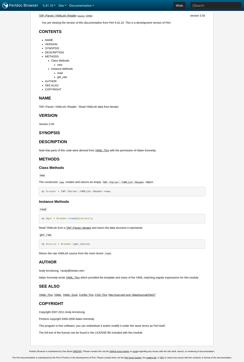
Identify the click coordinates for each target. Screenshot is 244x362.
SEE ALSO (51, 85)
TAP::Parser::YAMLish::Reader (57, 15)
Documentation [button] (80, 5)
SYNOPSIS (52, 48)
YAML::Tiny (102, 150)
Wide (179, 5)
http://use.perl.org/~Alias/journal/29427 (132, 294)
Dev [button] (61, 5)
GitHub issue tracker (119, 351)
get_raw (62, 77)
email (135, 351)
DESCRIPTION (54, 52)
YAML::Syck (70, 294)
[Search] (216, 5)
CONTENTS (50, 31)
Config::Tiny (86, 294)
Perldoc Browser (20, 5)
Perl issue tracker (132, 357)
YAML (57, 294)
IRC (162, 357)
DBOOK (77, 351)
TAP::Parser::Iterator (78, 227)
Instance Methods (62, 68)
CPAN (89, 16)
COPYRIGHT (53, 89)
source (81, 16)
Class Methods (60, 60)
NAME (49, 40)
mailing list (151, 357)
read (60, 73)
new (59, 64)
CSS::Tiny (101, 294)
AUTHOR (51, 81)
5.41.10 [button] (48, 5)
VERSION (51, 44)
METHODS (52, 56)
